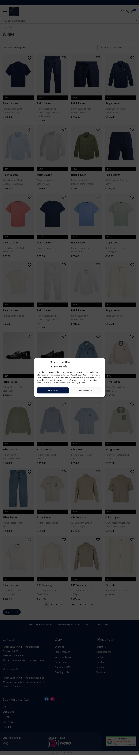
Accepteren (53, 390)
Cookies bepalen (86, 390)
